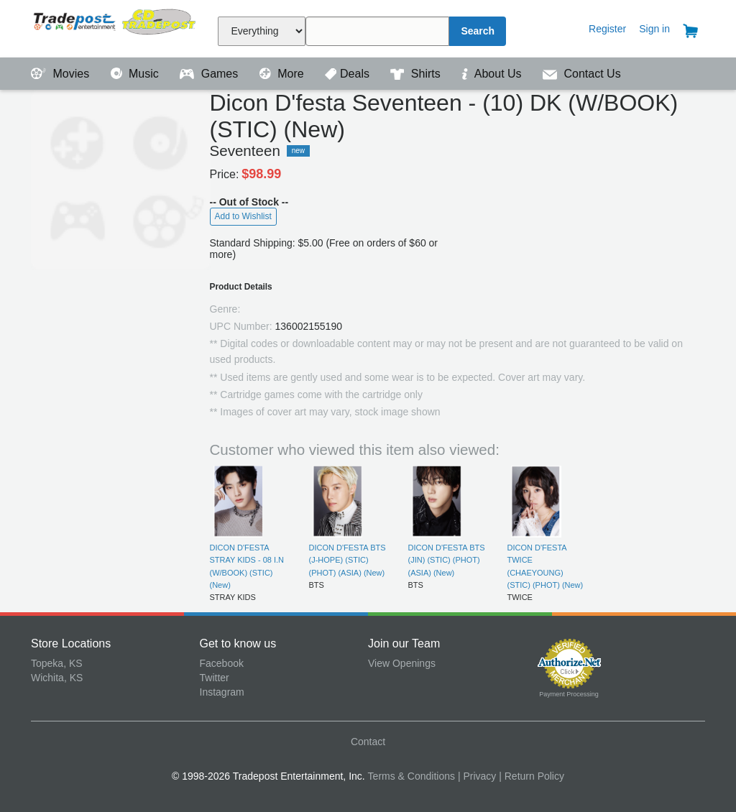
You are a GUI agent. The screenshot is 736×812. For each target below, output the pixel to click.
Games (210, 74)
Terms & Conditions (411, 776)
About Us (493, 74)
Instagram (222, 692)
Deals (348, 74)
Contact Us (582, 74)
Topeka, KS (57, 663)
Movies (62, 74)
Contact (368, 741)
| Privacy (477, 776)
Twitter (214, 677)
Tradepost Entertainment (115, 27)
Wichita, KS (57, 677)
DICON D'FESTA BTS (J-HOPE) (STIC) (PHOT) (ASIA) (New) (347, 560)
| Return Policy (531, 776)
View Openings (402, 663)
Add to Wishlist (243, 216)
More (283, 74)
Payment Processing (569, 694)
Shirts (416, 74)
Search (477, 31)
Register (607, 28)
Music (136, 74)
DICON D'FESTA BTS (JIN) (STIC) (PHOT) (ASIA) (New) (446, 560)
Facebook (222, 663)
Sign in (654, 28)
